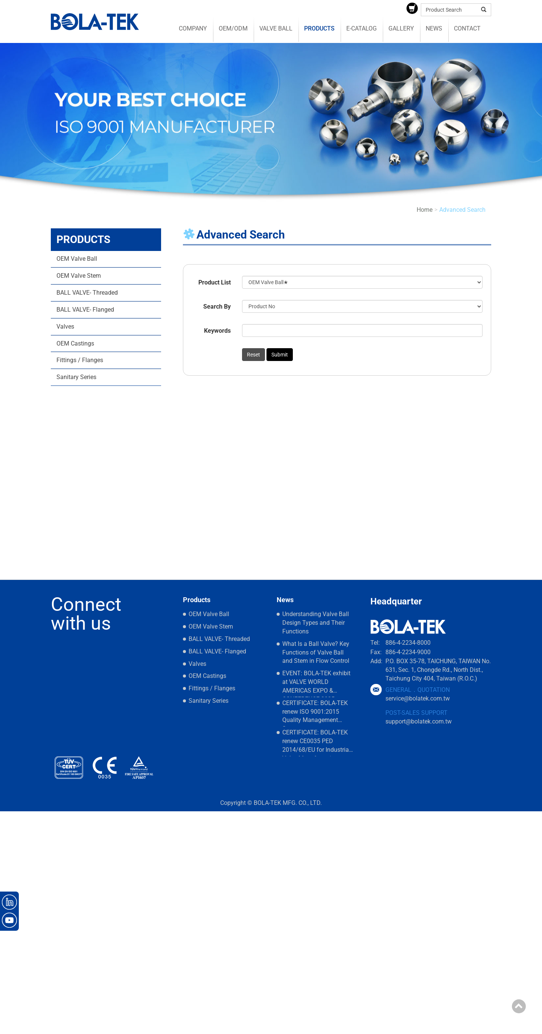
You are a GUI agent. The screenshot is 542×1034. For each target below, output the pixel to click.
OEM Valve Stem (78, 275)
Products (319, 28)
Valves (65, 326)
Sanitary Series (76, 377)
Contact (467, 28)
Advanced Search (462, 209)
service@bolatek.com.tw (417, 698)
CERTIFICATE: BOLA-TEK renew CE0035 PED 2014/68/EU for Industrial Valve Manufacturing (316, 742)
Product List (214, 282)
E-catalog (361, 28)
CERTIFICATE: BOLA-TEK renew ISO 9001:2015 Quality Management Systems (315, 713)
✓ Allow (10, 832)
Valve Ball (275, 28)
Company (193, 28)
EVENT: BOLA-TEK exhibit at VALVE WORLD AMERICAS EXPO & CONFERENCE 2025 (316, 683)
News (434, 28)
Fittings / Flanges (79, 360)
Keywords (217, 330)
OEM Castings (75, 343)
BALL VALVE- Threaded (87, 292)
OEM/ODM (233, 28)
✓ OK (214, 1029)
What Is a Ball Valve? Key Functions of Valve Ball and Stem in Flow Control (315, 652)
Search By (217, 306)
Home (424, 209)
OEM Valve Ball (76, 258)
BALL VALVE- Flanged (85, 309)
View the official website (67, 892)
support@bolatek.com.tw (418, 721)
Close (7, 815)
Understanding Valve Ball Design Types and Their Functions (315, 622)
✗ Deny (10, 840)
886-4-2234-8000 (408, 642)
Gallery (401, 28)
